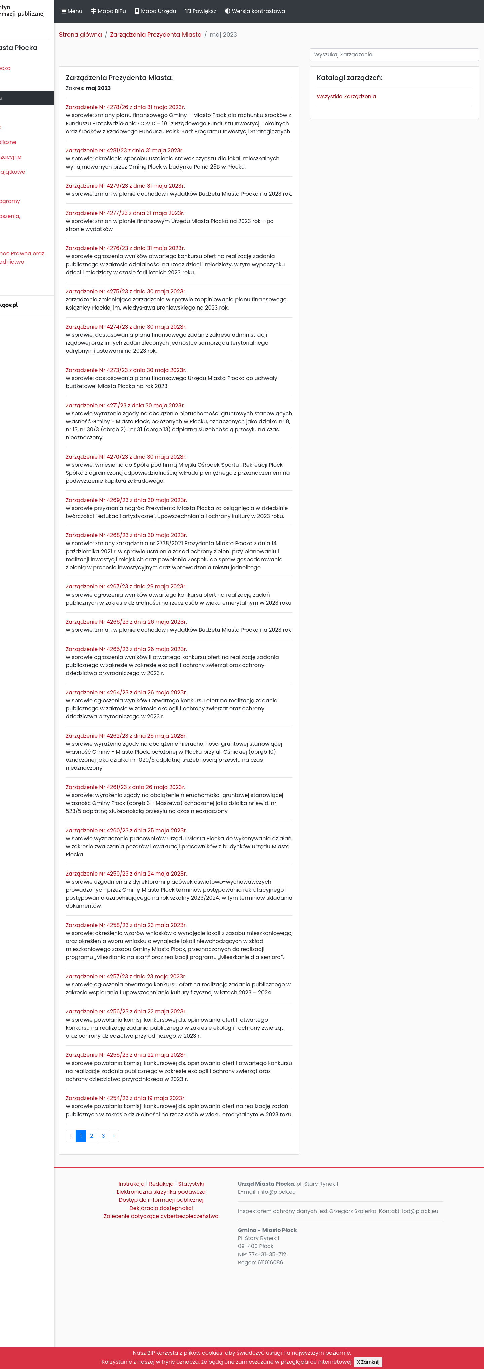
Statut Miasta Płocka (30, 68)
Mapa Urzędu (203, 11)
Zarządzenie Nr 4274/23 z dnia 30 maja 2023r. (173, 351)
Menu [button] (119, 11)
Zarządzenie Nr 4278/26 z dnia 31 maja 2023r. (172, 107)
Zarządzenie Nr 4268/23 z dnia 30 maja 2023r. (173, 567)
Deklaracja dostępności (196, 1297)
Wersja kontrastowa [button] (302, 11)
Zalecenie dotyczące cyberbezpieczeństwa (196, 1305)
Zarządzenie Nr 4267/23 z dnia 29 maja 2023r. (173, 627)
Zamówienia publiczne (33, 142)
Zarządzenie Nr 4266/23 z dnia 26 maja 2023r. (173, 670)
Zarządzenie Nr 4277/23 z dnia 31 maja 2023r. (172, 237)
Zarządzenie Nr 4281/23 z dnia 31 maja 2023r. (172, 158)
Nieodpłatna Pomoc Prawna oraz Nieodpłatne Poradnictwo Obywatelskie (47, 262)
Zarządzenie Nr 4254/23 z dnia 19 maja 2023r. (173, 1179)
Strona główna (127, 35)
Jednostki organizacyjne (35, 157)
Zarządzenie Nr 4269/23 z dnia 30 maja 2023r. (173, 524)
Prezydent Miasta (26, 98)
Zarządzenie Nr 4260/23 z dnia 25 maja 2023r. (173, 895)
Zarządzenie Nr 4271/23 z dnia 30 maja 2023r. (172, 429)
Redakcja (197, 1272)
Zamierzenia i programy (35, 201)
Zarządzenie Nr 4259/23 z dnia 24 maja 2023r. (173, 938)
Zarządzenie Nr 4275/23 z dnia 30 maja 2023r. (173, 316)
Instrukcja (167, 1272)
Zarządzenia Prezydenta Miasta (203, 35)
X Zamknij (368, 1362)
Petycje (13, 239)
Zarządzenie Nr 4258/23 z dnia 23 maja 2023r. (173, 989)
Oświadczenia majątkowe (37, 172)
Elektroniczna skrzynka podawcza (196, 1280)
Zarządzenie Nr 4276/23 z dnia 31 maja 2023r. (172, 272)
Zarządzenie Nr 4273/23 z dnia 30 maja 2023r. (173, 394)
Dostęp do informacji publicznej (196, 1288)
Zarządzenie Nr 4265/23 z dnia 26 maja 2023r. (173, 705)
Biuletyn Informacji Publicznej (50, 18)
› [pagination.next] (161, 1224)
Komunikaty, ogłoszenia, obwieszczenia (35, 220)
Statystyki (226, 1272)
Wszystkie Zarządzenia (366, 96)
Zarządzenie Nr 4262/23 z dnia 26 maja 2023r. (173, 792)
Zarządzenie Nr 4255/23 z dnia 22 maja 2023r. (173, 1135)
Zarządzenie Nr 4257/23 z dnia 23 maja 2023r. (173, 1049)
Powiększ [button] (248, 11)
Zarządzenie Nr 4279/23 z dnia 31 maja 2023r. (172, 202)
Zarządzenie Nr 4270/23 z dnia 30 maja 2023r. (173, 481)
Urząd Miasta (20, 112)
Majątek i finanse (26, 127)
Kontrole (14, 186)
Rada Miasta (20, 83)
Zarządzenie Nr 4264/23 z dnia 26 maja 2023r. (173, 749)
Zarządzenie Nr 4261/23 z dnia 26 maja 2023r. (172, 843)
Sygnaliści (16, 284)
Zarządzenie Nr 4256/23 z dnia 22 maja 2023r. (173, 1092)
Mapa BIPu (155, 11)
